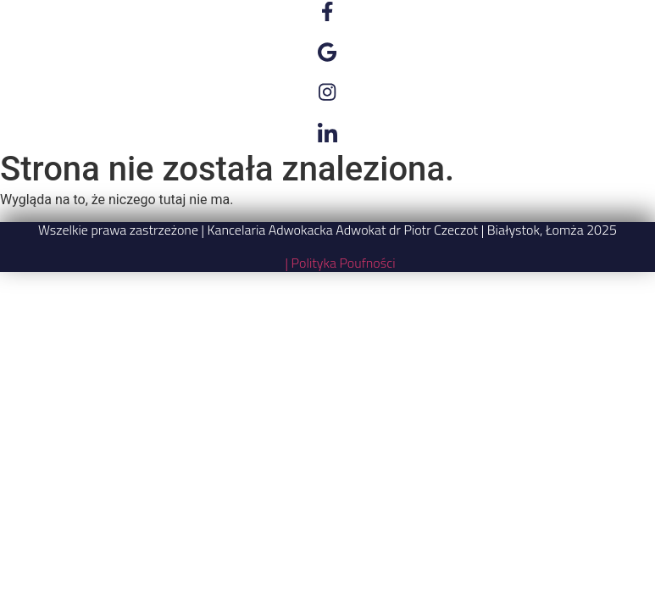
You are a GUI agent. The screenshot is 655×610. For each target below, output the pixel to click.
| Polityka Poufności (340, 262)
